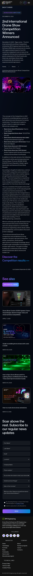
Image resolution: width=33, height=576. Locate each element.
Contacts (20, 549)
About (19, 543)
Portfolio (4, 547)
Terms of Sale (6, 565)
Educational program (8, 556)
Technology (5, 545)
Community (5, 552)
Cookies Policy (6, 567)
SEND (16, 511)
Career (19, 547)
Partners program (22, 545)
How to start (5, 554)
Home (4, 543)
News (3, 549)
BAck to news (7, 7)
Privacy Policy (6, 563)
